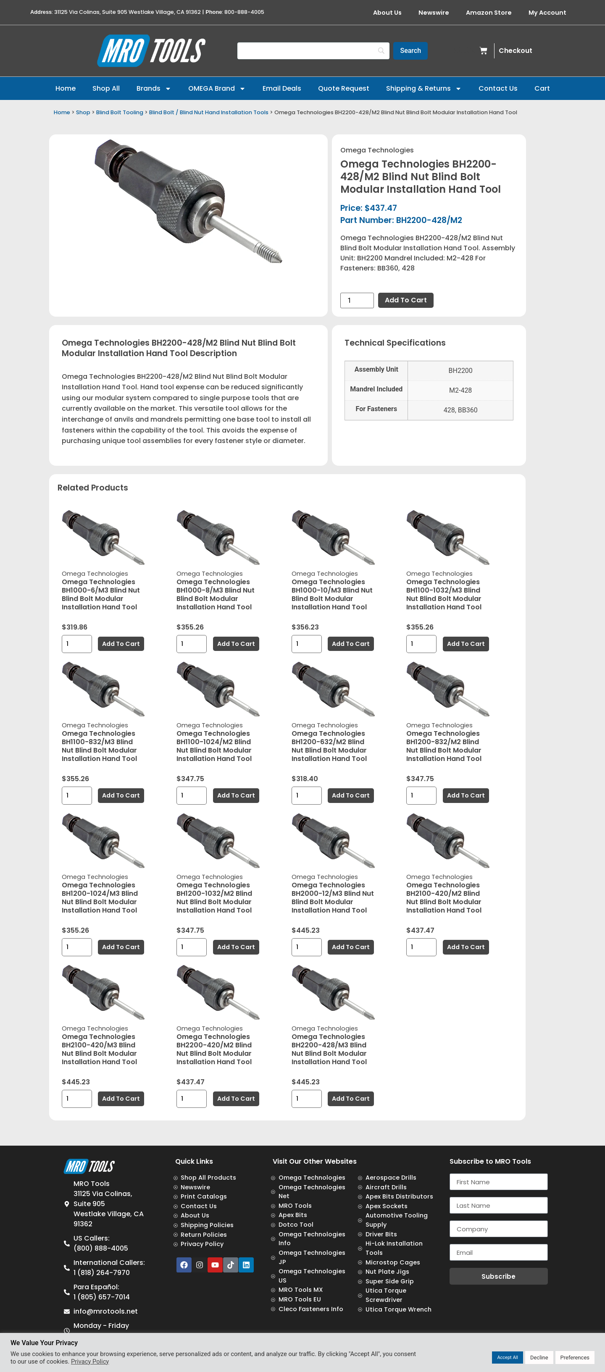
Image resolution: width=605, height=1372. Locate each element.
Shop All (106, 88)
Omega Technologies (377, 150)
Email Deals (282, 88)
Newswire (433, 12)
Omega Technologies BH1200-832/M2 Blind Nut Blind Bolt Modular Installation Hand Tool (443, 746)
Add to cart (406, 300)
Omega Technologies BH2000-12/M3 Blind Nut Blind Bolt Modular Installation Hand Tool (333, 897)
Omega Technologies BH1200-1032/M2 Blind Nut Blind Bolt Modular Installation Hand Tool (214, 897)
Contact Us (498, 88)
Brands (154, 88)
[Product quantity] (357, 300)
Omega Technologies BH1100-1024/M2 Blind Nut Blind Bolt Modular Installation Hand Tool (214, 746)
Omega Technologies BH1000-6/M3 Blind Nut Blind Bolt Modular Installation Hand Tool (101, 594)
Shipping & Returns (424, 88)
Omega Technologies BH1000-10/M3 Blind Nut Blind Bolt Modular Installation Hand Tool (332, 594)
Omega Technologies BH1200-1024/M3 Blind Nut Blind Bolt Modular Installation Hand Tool (100, 897)
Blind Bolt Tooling (119, 112)
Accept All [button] (507, 1357)
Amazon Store (489, 12)
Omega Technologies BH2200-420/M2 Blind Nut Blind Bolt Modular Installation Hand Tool (214, 1049)
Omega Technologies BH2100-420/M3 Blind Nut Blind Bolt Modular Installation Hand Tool (99, 1049)
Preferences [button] (574, 1357)
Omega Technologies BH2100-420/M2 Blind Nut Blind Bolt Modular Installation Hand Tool (443, 897)
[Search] (313, 51)
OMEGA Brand (217, 88)
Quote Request (343, 88)
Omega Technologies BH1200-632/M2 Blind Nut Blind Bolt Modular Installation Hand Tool (329, 746)
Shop (83, 112)
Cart (542, 88)
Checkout (515, 50)
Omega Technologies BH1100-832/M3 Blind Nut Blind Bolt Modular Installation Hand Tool (99, 746)
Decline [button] (539, 1357)
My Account (547, 12)
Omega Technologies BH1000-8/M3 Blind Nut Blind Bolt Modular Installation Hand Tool (215, 594)
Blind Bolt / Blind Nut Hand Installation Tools (208, 112)
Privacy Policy (90, 1361)
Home (65, 88)
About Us (387, 12)
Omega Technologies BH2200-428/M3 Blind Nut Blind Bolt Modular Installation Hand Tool (329, 1049)
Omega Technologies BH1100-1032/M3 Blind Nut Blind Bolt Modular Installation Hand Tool (443, 594)
